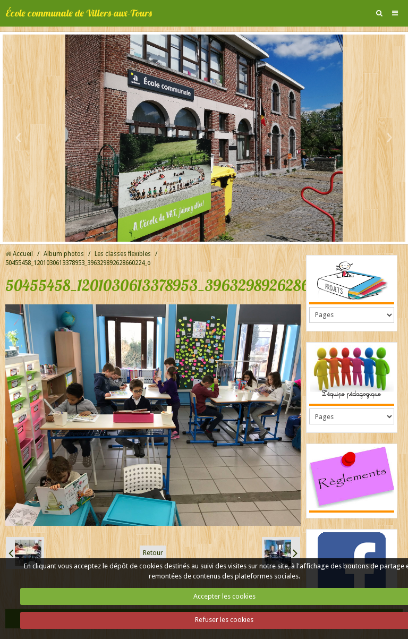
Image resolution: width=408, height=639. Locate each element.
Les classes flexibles (123, 254)
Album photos (64, 254)
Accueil (23, 254)
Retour (153, 553)
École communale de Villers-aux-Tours (78, 13)
